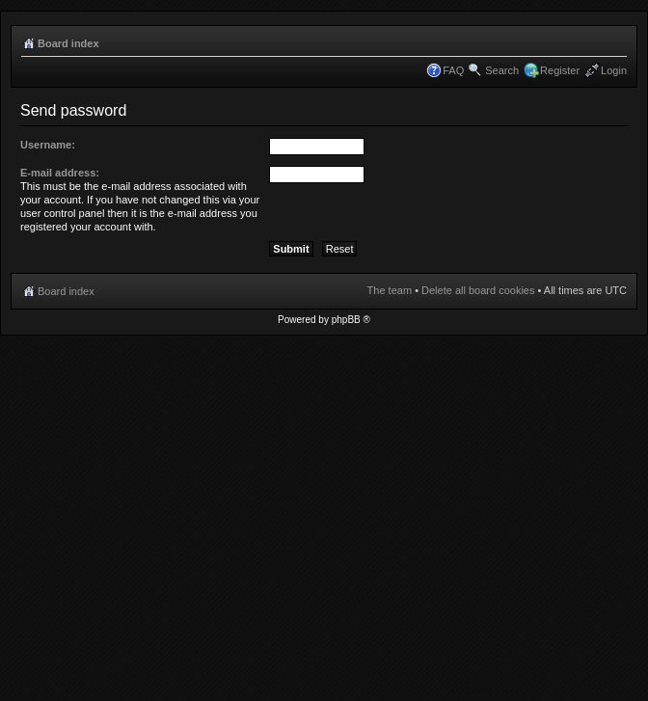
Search (502, 70)
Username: (47, 144)
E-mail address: (59, 172)
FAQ (453, 70)
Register (560, 70)
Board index (68, 43)
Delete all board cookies (477, 290)
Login (614, 70)
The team (389, 290)
